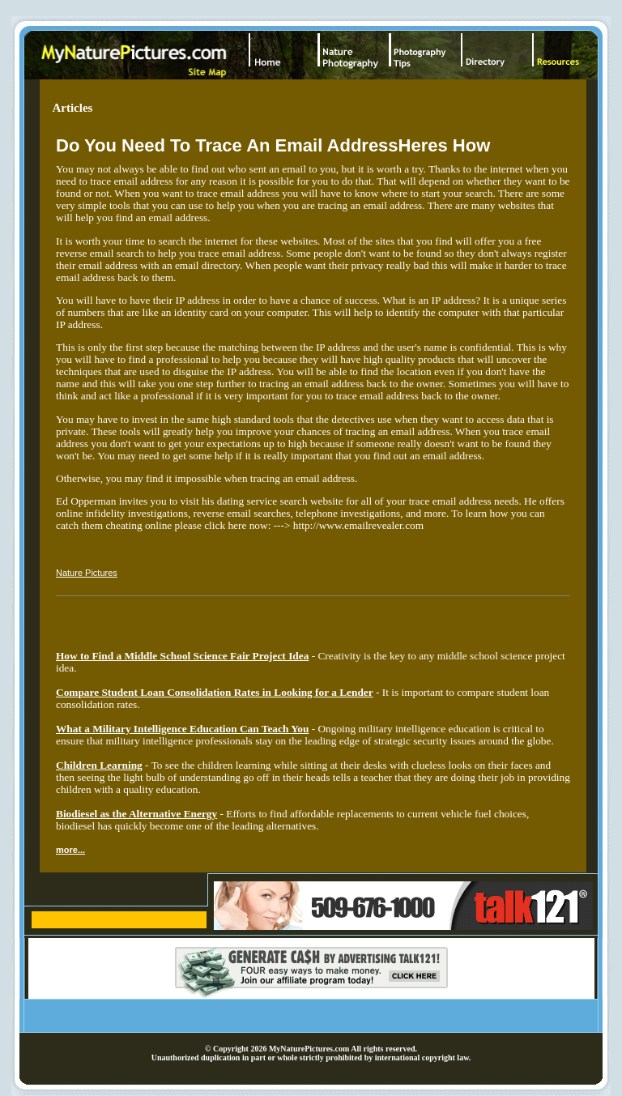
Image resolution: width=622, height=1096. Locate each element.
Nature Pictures (86, 573)
